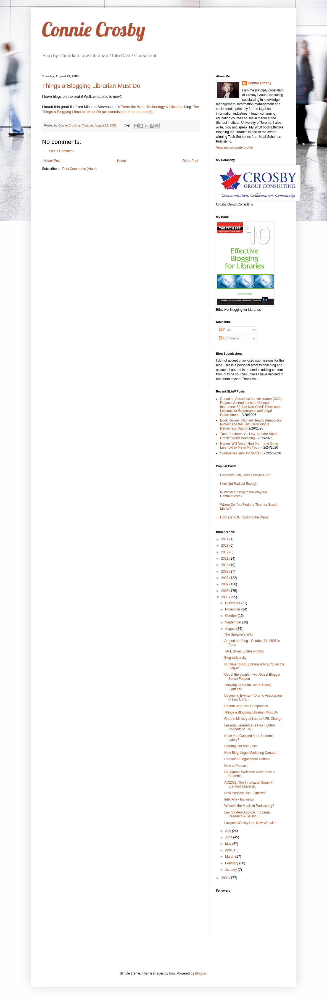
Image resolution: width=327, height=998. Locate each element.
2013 (225, 545)
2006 (225, 591)
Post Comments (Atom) (79, 169)
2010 (225, 565)
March (230, 857)
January (231, 869)
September (233, 622)
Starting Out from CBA (240, 746)
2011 (225, 558)
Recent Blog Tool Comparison (246, 706)
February (232, 863)
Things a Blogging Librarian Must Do (91, 85)
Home (121, 161)
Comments (229, 338)
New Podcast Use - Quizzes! (245, 793)
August (230, 629)
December (233, 603)
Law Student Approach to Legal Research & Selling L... (247, 814)
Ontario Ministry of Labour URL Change (253, 719)
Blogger (200, 973)
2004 (225, 878)
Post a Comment (61, 151)
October (231, 616)
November (233, 609)
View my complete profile (234, 147)
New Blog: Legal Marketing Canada (250, 753)
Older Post (190, 161)
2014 (225, 539)
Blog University (235, 658)
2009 (225, 571)
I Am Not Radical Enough (238, 484)
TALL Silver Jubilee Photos (244, 651)
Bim (172, 973)
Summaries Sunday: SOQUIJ (241, 453)
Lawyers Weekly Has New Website (250, 823)
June (229, 837)
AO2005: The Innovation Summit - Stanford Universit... (249, 784)
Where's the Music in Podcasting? (249, 806)
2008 (225, 578)
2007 (225, 584)
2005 (225, 597)
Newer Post (51, 161)
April (229, 850)
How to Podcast (235, 766)
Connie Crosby (93, 29)
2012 (225, 552)
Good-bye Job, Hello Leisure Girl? (245, 475)
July (228, 831)
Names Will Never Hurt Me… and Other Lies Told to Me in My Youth (249, 445)
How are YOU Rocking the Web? (244, 517)
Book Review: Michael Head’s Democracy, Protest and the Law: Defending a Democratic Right (251, 424)
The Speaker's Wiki (238, 634)
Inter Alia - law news (239, 799)
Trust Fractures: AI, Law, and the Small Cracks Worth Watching (248, 436)
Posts (225, 330)
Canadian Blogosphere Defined (247, 759)
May (228, 844)
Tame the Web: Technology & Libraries (152, 107)
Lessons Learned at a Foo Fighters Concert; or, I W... (250, 727)
